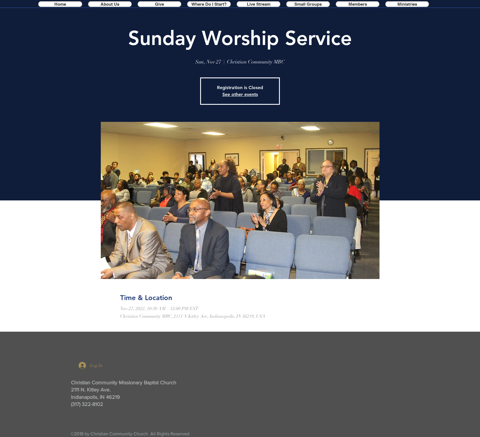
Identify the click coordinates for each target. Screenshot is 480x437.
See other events (240, 94)
